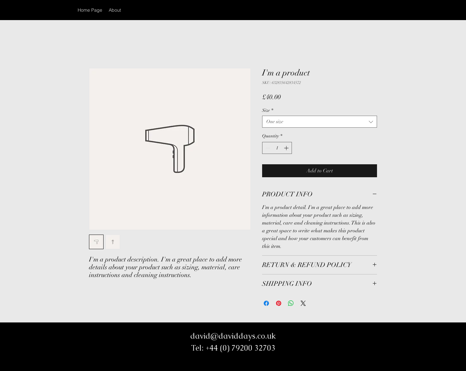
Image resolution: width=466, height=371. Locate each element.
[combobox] (319, 122)
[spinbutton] (277, 148)
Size (267, 110)
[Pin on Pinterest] (279, 303)
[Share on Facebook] (266, 303)
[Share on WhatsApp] (291, 303)
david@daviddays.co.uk (233, 336)
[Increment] (287, 148)
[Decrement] (267, 148)
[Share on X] (303, 303)
